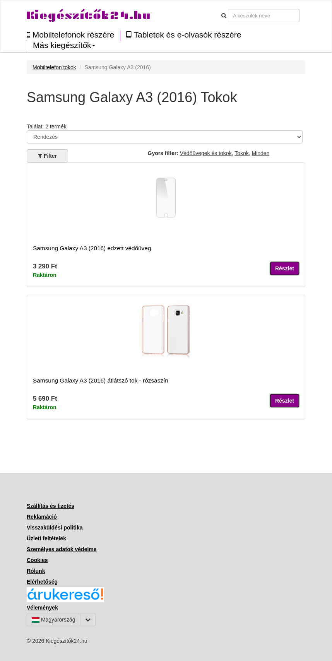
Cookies (37, 560)
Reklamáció (42, 517)
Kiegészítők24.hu (89, 15)
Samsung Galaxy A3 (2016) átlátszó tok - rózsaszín (100, 380)
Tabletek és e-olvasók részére (183, 35)
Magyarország (53, 620)
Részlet (284, 268)
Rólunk (36, 571)
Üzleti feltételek (46, 538)
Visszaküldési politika (54, 527)
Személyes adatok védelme (62, 549)
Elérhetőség (42, 582)
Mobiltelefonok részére (70, 35)
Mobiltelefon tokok (54, 67)
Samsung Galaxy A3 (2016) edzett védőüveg (92, 248)
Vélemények (42, 608)
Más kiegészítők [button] (64, 45)
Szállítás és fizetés (50, 506)
